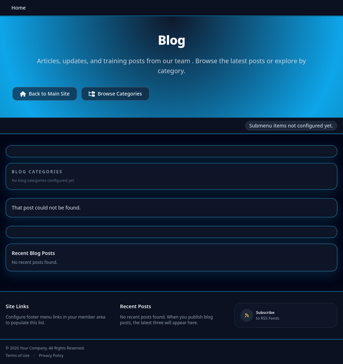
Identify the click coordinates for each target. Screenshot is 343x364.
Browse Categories (115, 93)
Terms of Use (17, 355)
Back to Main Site (45, 93)
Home (18, 7)
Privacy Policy (51, 355)
